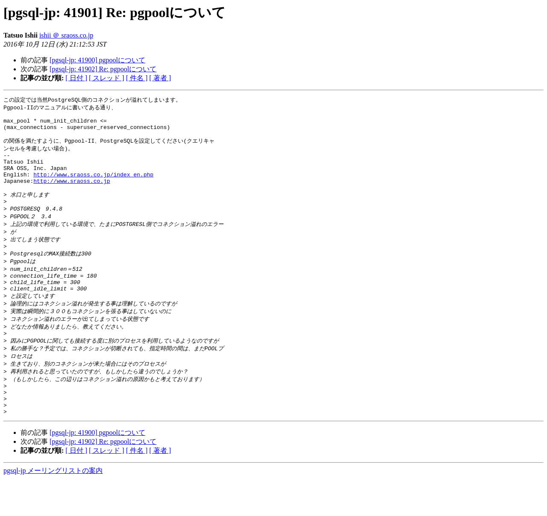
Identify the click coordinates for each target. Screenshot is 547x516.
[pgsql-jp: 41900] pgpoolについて (97, 60)
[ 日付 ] (76, 78)
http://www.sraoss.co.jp (71, 194)
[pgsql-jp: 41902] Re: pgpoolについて (103, 69)
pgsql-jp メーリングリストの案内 (53, 507)
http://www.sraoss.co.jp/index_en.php (93, 186)
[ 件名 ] (137, 78)
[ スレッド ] (106, 78)
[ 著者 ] (160, 78)
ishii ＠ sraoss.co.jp (66, 35)
